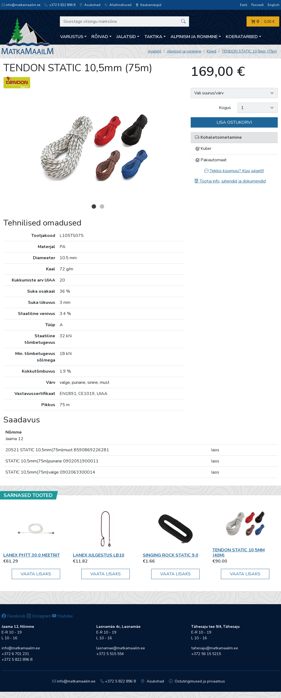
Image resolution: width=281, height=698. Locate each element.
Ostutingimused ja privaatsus (197, 681)
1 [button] (94, 206)
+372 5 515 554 (110, 653)
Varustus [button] (71, 37)
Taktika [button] (153, 37)
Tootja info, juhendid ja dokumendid (230, 181)
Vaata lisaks (36, 574)
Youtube (62, 616)
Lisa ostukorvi (234, 122)
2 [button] (102, 206)
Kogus (225, 108)
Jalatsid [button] (126, 37)
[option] (94, 147)
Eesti (243, 5)
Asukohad (89, 5)
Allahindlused (117, 5)
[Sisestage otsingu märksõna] (124, 21)
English (273, 5)
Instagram (39, 616)
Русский (257, 5)
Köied (211, 51)
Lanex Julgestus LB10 (98, 555)
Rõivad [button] (99, 37)
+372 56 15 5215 (206, 653)
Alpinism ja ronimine (184, 51)
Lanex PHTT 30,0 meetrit (31, 555)
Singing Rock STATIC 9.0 (170, 555)
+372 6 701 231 (15, 653)
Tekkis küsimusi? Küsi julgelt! (234, 171)
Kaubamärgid (148, 5)
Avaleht (154, 51)
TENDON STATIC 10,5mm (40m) (238, 552)
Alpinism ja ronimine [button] (194, 37)
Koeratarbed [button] (242, 37)
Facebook (14, 616)
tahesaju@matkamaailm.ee (214, 648)
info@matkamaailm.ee (21, 5)
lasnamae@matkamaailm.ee (120, 648)
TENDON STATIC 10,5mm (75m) (249, 51)
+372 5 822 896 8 (59, 5)
